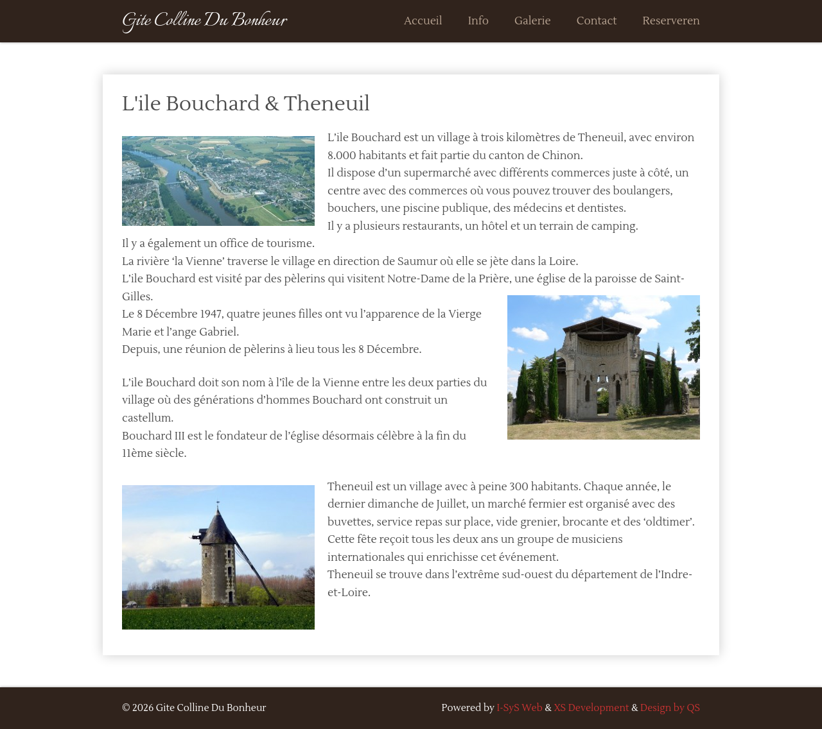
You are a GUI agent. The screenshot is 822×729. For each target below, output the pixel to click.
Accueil (423, 21)
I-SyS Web (520, 708)
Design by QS (670, 708)
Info (478, 21)
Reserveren (671, 21)
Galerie (532, 21)
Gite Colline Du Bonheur (204, 20)
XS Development (591, 708)
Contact (597, 21)
